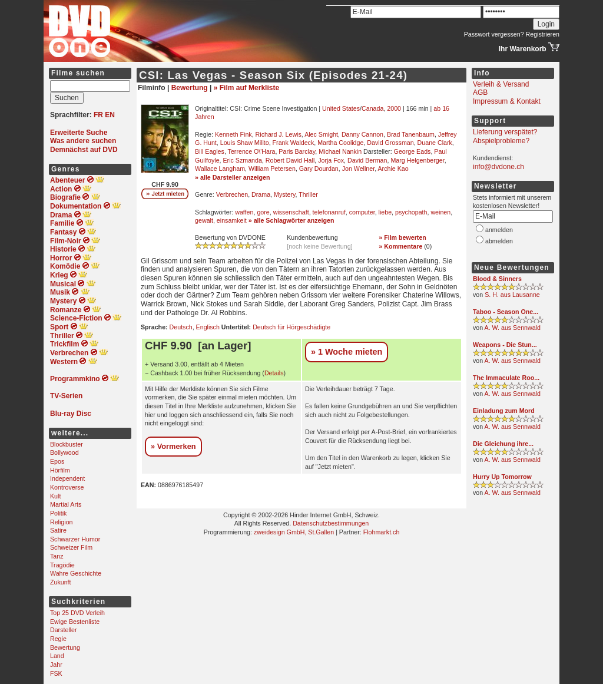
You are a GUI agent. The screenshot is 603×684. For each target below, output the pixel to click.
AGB (480, 92)
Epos (57, 461)
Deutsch (181, 327)
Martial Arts (65, 504)
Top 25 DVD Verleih (77, 612)
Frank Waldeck (293, 142)
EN (110, 115)
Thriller (308, 194)
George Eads (412, 151)
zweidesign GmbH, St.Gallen (294, 532)
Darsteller (63, 629)
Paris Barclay (297, 151)
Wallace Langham (220, 168)
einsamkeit (232, 220)
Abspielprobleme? (501, 141)
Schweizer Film (71, 547)
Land (57, 655)
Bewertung (65, 647)
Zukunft (60, 582)
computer (362, 212)
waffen (244, 212)
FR (98, 115)
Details (274, 372)
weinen (440, 212)
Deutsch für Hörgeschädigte (291, 327)
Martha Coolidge (340, 142)
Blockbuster (66, 444)
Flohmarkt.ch (381, 532)
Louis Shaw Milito (244, 142)
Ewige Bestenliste (75, 621)
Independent (67, 478)
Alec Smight (321, 134)
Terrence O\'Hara (252, 151)
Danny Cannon (362, 134)
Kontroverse (67, 487)
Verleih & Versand (501, 84)
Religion (61, 522)
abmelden (499, 240)
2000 (394, 108)
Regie (58, 638)
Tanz (57, 556)
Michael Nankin (340, 151)
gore (263, 212)
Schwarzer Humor (75, 539)
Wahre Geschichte (75, 573)
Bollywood (64, 452)
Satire (58, 530)
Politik (58, 513)
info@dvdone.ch (498, 167)
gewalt (204, 220)
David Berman (367, 160)
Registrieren (542, 34)
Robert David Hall (290, 160)
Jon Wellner (358, 168)
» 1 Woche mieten (346, 351)
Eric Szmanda (242, 160)
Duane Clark (435, 142)
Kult (55, 496)
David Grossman (390, 142)
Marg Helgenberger (417, 160)
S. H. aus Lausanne (512, 294)
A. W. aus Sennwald (513, 327)
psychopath (411, 212)
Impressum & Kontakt (507, 101)
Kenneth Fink (233, 134)
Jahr (56, 664)
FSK (56, 673)
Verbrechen (232, 194)
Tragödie (62, 565)
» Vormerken (173, 446)
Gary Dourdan (319, 168)
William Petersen (272, 168)
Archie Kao (393, 168)
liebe (385, 212)
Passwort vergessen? (494, 34)
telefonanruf (329, 212)
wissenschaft (291, 212)
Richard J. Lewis (279, 134)
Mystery (285, 194)
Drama (260, 194)
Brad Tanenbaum (411, 134)
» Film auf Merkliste (246, 88)
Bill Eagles (209, 151)
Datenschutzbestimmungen (331, 523)
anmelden (499, 229)
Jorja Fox (331, 160)
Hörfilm (60, 470)
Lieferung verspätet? (505, 132)
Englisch (208, 327)
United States (341, 108)
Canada (372, 108)
